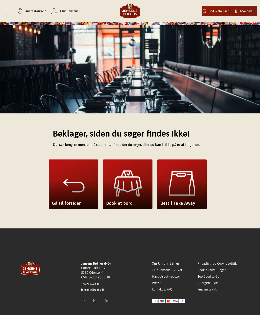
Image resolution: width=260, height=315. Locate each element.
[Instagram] (95, 301)
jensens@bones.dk (92, 289)
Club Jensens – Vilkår (167, 270)
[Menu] (7, 11)
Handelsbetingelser (166, 276)
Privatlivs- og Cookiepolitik (217, 263)
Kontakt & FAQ (162, 289)
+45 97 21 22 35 (90, 283)
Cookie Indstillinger (211, 270)
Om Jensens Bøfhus (165, 263)
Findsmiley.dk (207, 289)
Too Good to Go (208, 276)
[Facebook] (83, 301)
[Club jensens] (64, 11)
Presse (156, 283)
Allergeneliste (207, 283)
